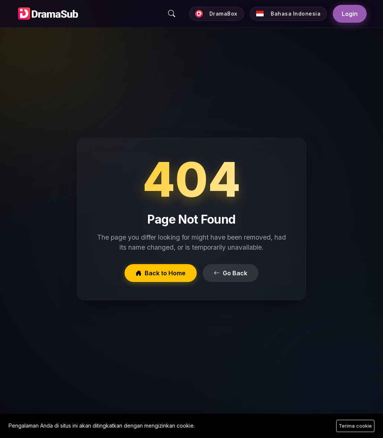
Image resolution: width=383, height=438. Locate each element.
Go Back (230, 273)
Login (350, 13)
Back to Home (161, 273)
